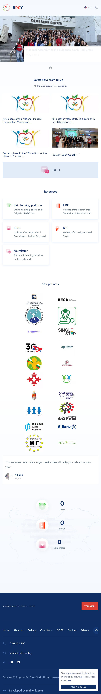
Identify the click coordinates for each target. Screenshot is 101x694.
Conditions (46, 630)
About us (19, 630)
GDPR (60, 630)
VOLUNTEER (90, 606)
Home (6, 630)
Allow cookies (78, 687)
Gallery (32, 630)
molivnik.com (34, 690)
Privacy (85, 630)
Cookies (72, 630)
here (69, 680)
